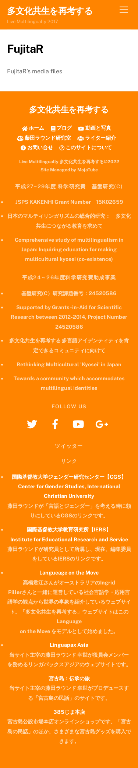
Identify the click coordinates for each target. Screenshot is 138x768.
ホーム (33, 128)
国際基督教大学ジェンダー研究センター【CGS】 (69, 477)
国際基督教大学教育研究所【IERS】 (69, 529)
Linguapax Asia (69, 645)
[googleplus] (103, 423)
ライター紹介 (96, 138)
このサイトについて (85, 147)
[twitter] (33, 423)
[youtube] (80, 423)
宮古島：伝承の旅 (69, 678)
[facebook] (56, 423)
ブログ (61, 128)
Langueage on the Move (69, 572)
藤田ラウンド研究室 (44, 138)
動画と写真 (94, 128)
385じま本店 (69, 712)
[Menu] (123, 10)
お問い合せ (37, 147)
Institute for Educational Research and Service (69, 539)
